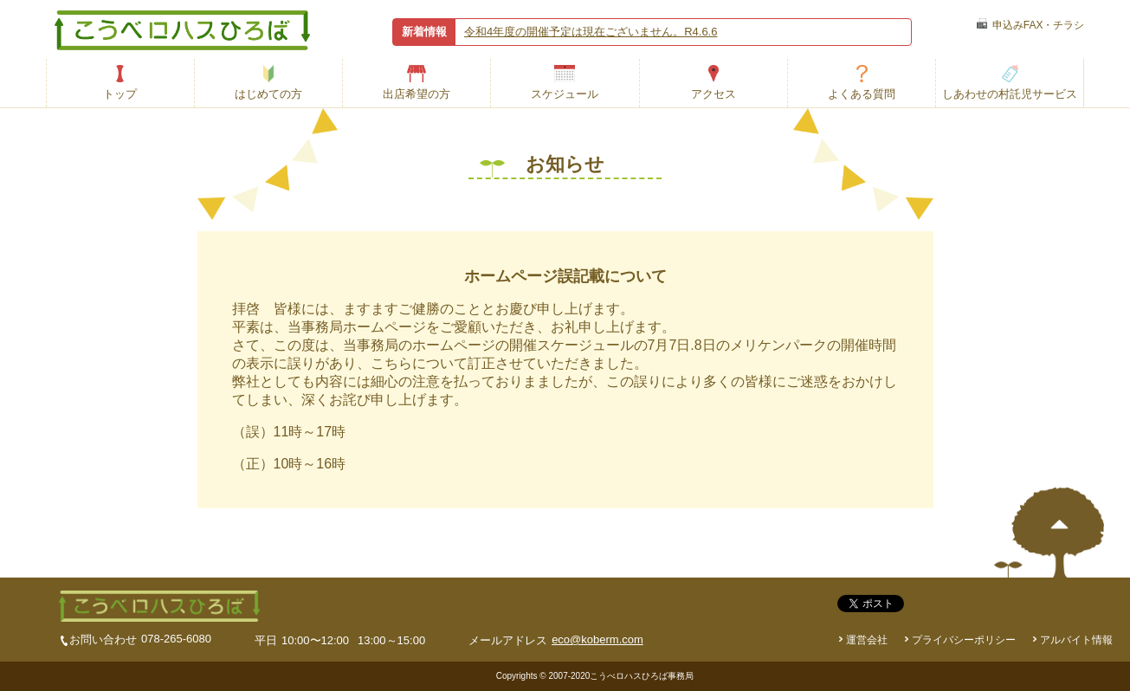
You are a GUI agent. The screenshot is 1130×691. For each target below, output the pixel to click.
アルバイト (1076, 640)
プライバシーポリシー (964, 640)
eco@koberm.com (597, 639)
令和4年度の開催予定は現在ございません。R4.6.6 (591, 31)
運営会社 (867, 640)
